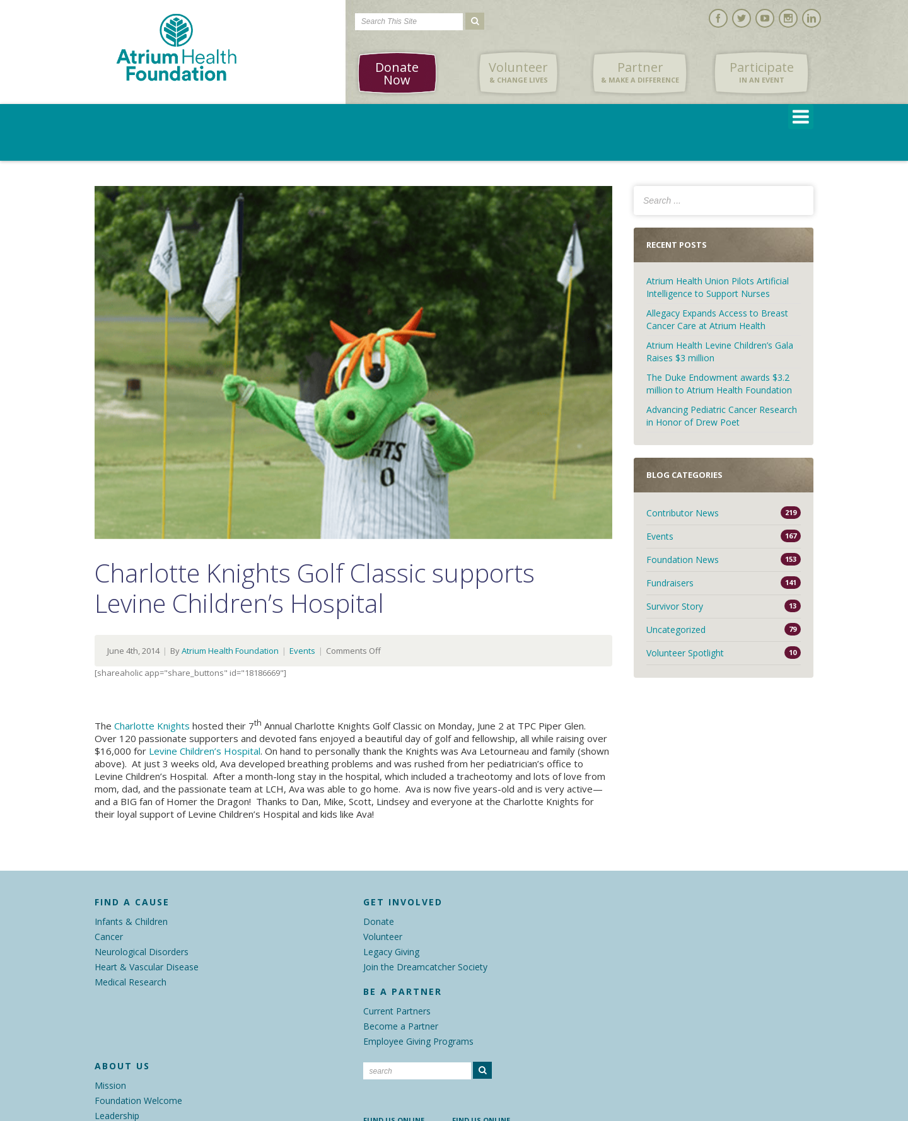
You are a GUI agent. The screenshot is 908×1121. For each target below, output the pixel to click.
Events (302, 650)
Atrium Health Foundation (230, 650)
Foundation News (682, 560)
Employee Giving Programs (418, 1041)
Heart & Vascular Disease (147, 967)
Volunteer (518, 72)
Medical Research (130, 982)
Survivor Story (674, 606)
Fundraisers (670, 583)
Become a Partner (400, 1026)
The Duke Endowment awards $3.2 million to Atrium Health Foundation (719, 383)
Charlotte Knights (152, 725)
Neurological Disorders (142, 952)
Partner (640, 72)
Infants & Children (131, 921)
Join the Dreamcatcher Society (425, 967)
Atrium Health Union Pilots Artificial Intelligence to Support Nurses (717, 287)
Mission (110, 1085)
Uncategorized (676, 630)
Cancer (109, 937)
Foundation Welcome (138, 1100)
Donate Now (397, 73)
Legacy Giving (391, 952)
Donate (378, 921)
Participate (762, 72)
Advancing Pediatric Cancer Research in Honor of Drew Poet (721, 416)
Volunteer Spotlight (685, 653)
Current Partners (397, 1011)
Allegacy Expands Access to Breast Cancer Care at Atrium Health (717, 319)
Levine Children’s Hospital (204, 751)
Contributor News (682, 513)
